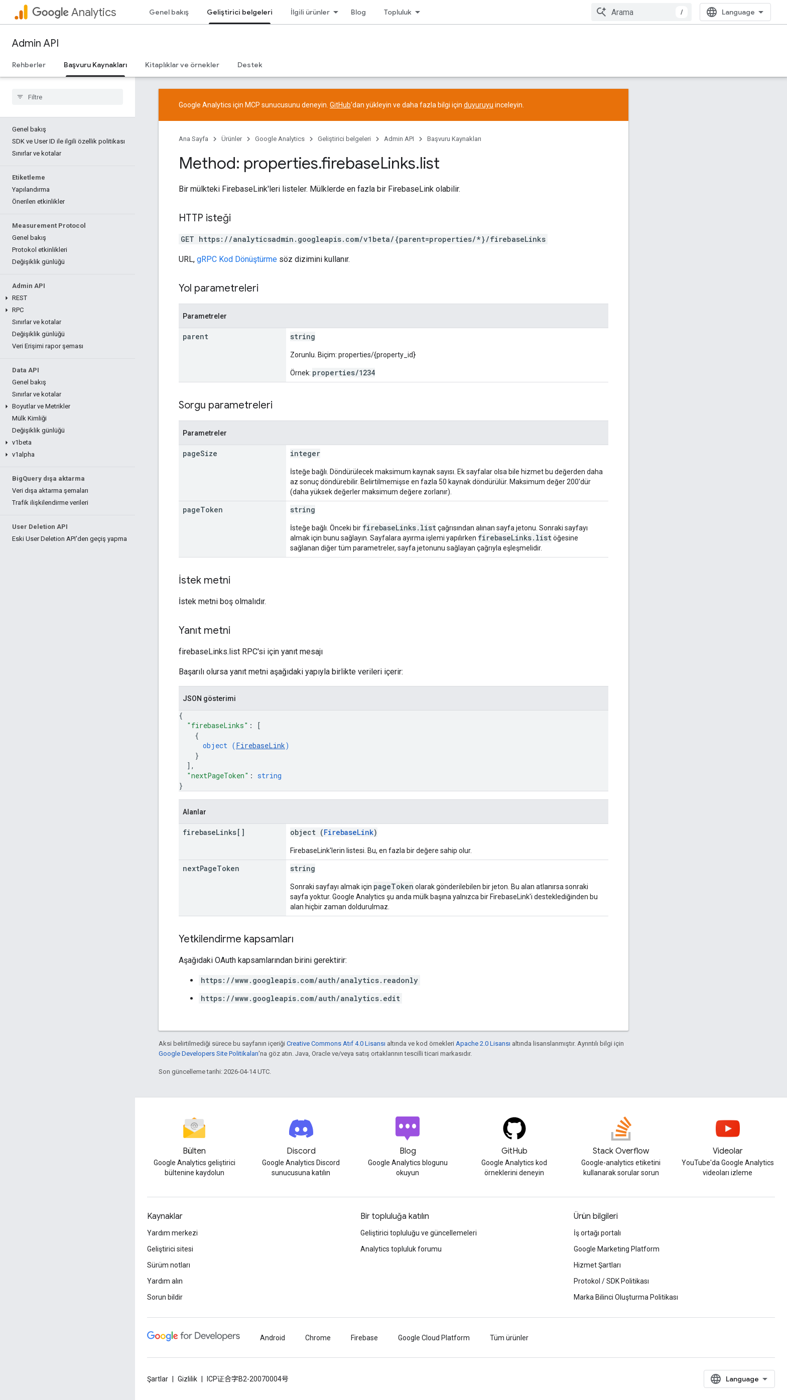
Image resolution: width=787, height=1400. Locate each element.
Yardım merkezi (172, 1233)
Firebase (364, 1338)
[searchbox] (67, 97)
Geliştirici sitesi (170, 1249)
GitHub (340, 105)
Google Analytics (280, 139)
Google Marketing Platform (617, 1249)
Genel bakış (169, 12)
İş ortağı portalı (597, 1233)
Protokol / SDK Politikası (611, 1281)
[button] (65, 298)
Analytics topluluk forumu (401, 1249)
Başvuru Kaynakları (454, 139)
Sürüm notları (168, 1265)
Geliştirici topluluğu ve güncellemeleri (418, 1233)
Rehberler (29, 64)
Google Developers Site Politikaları (208, 1053)
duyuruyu (478, 105)
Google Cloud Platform (434, 1338)
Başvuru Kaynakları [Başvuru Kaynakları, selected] (95, 64)
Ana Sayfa (193, 139)
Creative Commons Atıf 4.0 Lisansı (336, 1043)
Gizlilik (187, 1379)
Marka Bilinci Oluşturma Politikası (626, 1297)
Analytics (74, 12)
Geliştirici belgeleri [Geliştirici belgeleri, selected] (240, 12)
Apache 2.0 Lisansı (483, 1043)
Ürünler (231, 139)
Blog (358, 12)
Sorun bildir (165, 1297)
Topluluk (398, 12)
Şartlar (157, 1379)
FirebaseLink (260, 745)
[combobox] (641, 12)
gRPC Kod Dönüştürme (237, 259)
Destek (250, 64)
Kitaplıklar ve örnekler (182, 64)
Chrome (318, 1338)
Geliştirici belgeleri (344, 139)
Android (272, 1338)
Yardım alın (165, 1281)
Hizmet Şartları (597, 1265)
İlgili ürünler (310, 12)
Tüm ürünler (509, 1338)
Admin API (35, 43)
